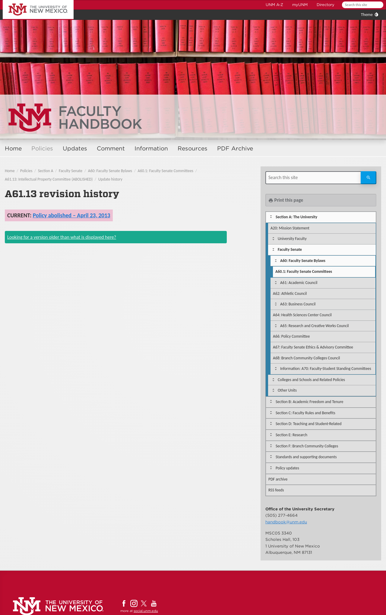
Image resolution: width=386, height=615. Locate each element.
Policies (42, 148)
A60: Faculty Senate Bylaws (110, 170)
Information (151, 148)
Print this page (285, 200)
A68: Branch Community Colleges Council (306, 358)
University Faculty (292, 238)
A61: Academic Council (298, 282)
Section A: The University (296, 216)
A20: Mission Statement (290, 228)
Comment (111, 148)
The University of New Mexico (31, 1)
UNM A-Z (274, 4)
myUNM (300, 4)
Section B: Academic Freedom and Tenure (309, 401)
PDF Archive (235, 148)
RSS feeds (276, 490)
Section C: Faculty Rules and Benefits (305, 412)
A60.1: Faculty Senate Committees (165, 170)
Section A (45, 170)
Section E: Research (291, 434)
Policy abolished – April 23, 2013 (71, 215)
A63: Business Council (297, 304)
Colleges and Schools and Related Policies (311, 379)
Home (13, 148)
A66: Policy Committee (291, 336)
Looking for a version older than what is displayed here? (61, 237)
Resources (192, 148)
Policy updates (287, 468)
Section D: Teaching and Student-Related (309, 423)
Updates (75, 148)
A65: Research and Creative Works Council (314, 325)
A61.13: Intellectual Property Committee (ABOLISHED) (49, 179)
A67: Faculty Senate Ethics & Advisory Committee (313, 347)
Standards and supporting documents (306, 456)
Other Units (287, 390)
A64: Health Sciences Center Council (302, 314)
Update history (110, 179)
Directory (325, 4)
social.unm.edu (146, 611)
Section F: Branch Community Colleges (307, 446)
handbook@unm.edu (286, 521)
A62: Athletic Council (290, 293)
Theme (367, 14)
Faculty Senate (70, 170)
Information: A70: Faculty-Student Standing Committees (325, 368)
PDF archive (277, 479)
